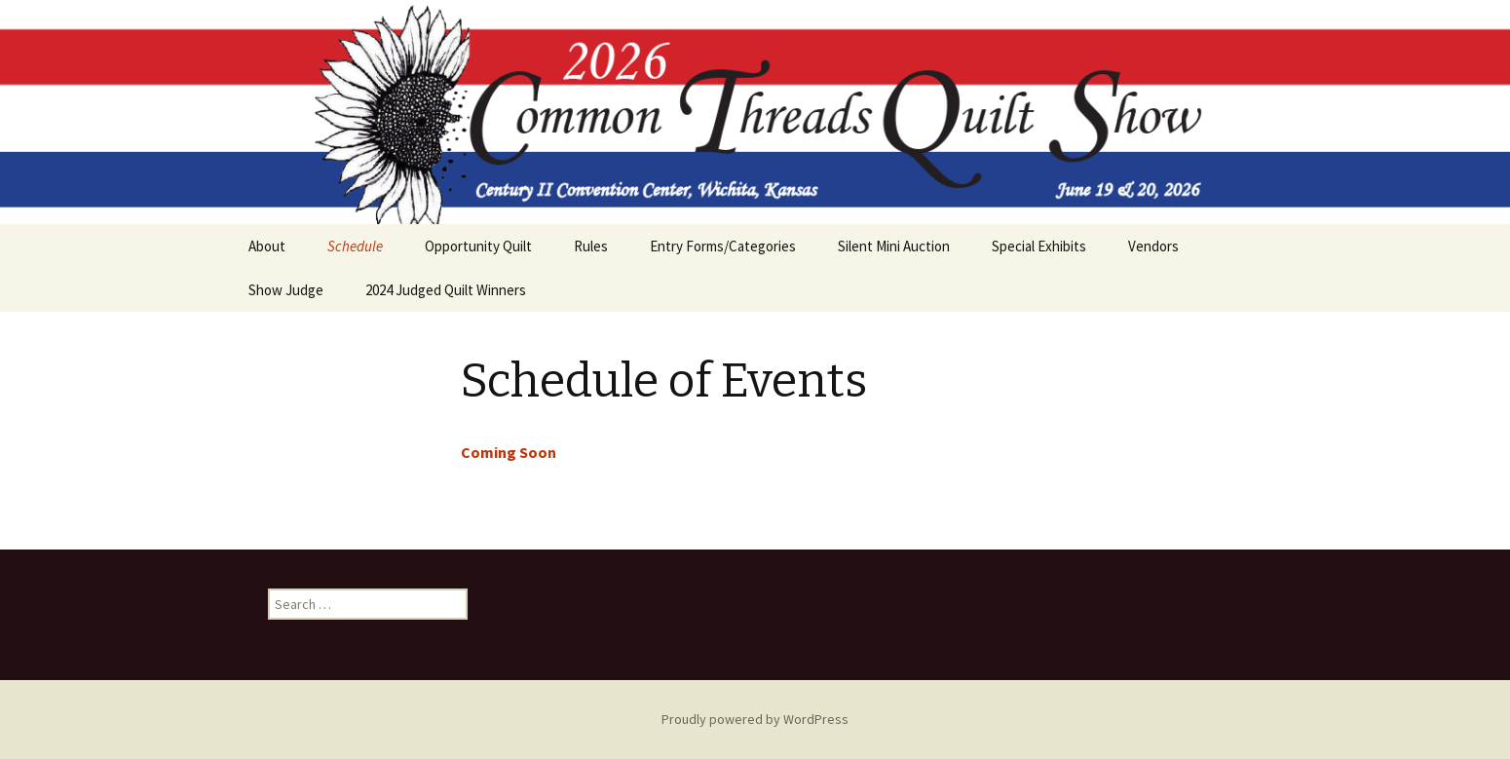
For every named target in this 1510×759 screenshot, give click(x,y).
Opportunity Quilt (478, 246)
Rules (591, 246)
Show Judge (285, 290)
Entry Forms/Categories (723, 246)
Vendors (1153, 246)
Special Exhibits (1039, 246)
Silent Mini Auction (894, 246)
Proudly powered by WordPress (755, 719)
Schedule (355, 246)
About (266, 246)
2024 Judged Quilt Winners (445, 290)
